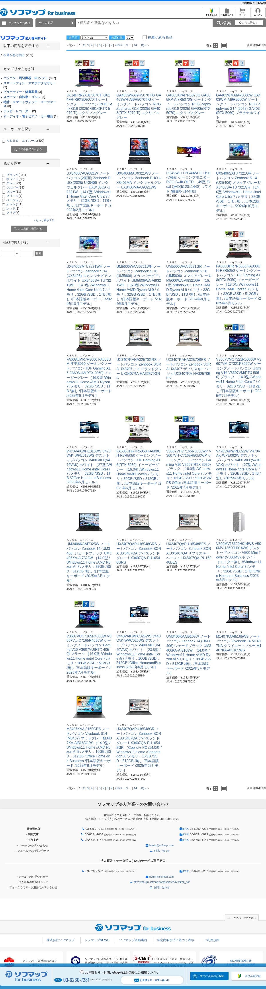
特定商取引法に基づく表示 (175, 940)
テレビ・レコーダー (19, 111)
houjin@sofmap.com (161, 845)
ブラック (16, 175)
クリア (12, 212)
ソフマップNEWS (96, 940)
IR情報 (261, 3)
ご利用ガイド (227, 14)
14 (135, 45)
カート (242, 14)
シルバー (15, 187)
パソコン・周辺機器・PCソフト (29, 78)
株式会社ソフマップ (60, 940)
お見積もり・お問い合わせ (151, 980)
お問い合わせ (162, 850)
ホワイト (15, 179)
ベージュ (14, 200)
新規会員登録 (211, 14)
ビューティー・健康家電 (22, 92)
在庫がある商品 (18, 55)
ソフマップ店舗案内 (133, 940)
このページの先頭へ (245, 918)
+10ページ (121, 45)
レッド (12, 208)
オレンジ (14, 204)
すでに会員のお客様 (212, 976)
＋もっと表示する (43, 220)
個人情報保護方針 (240, 960)
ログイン (258, 14)
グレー (13, 183)
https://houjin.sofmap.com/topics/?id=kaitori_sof (162, 882)
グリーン (14, 196)
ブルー (13, 191)
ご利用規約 (248, 3)
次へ (144, 45)
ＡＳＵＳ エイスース (25, 140)
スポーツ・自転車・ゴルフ (24, 97)
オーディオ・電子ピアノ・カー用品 (30, 116)
